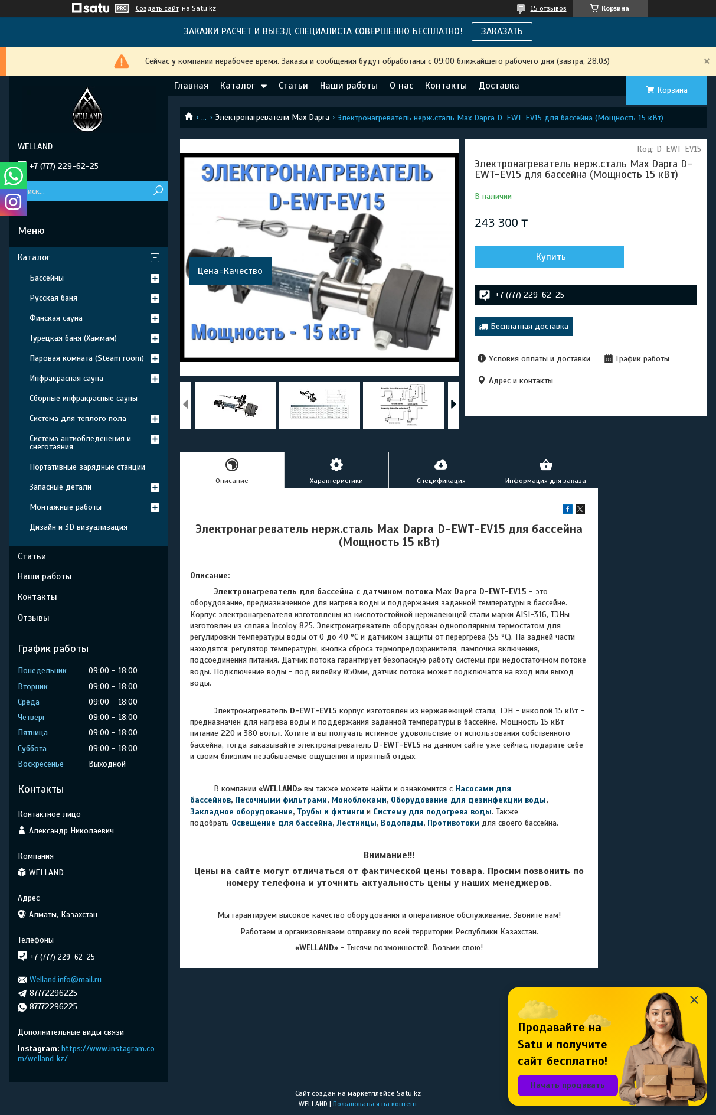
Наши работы (349, 86)
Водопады (402, 823)
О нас (401, 86)
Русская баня (53, 298)
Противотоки (453, 823)
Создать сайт (157, 8)
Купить (538, 257)
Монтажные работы (66, 507)
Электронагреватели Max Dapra (272, 117)
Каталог (237, 86)
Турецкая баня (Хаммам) (73, 338)
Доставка (499, 86)
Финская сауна (56, 318)
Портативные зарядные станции (87, 467)
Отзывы (34, 617)
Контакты (446, 86)
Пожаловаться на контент (375, 1104)
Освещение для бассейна (281, 823)
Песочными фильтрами (281, 800)
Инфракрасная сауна (66, 378)
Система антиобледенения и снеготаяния (80, 442)
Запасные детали (60, 487)
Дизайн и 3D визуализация (78, 527)
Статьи (293, 86)
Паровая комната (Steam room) (87, 358)
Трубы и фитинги (330, 812)
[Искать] (158, 191)
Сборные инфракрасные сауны (84, 398)
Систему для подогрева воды (432, 812)
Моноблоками (359, 800)
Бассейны (47, 278)
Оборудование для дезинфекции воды (468, 800)
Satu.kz (409, 1093)
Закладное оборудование (241, 812)
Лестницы (356, 823)
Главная (191, 86)
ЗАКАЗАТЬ (502, 31)
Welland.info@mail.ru (66, 979)
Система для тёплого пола (78, 418)
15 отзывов (549, 8)
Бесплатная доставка (529, 326)
